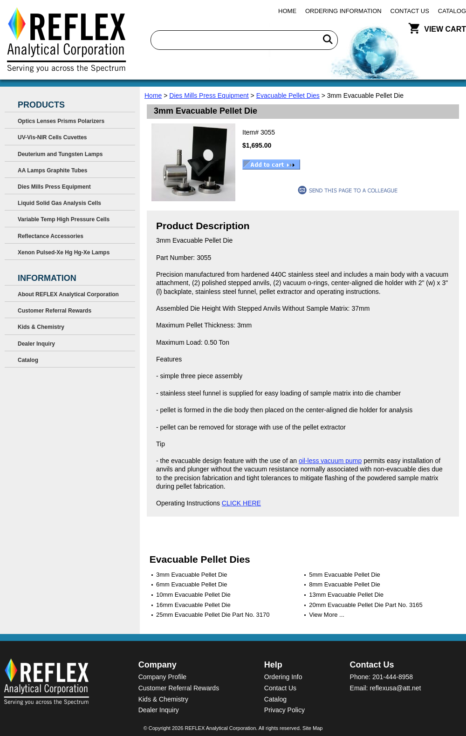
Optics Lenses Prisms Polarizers (61, 121)
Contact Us (410, 10)
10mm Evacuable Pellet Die (193, 594)
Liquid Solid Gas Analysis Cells (59, 203)
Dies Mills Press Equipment (208, 95)
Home (287, 10)
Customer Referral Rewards (54, 310)
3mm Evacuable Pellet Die (191, 574)
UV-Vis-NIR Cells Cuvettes (52, 137)
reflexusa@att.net (395, 688)
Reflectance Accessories (50, 236)
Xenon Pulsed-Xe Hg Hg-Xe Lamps (64, 252)
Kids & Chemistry (41, 327)
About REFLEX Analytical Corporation (68, 294)
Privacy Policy (284, 710)
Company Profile (162, 677)
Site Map (312, 728)
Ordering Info (283, 677)
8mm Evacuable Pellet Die (344, 584)
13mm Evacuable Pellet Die (346, 594)
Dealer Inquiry (36, 344)
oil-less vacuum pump (330, 460)
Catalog (452, 10)
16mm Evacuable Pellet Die (193, 604)
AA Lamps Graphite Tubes (52, 170)
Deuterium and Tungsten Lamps (60, 154)
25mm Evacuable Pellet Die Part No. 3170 (213, 614)
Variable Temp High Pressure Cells (64, 219)
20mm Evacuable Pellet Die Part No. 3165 (366, 604)
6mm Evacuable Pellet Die (191, 584)
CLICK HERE (241, 503)
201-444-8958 (392, 677)
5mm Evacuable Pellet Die (344, 574)
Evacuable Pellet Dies (288, 95)
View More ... (326, 614)
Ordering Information (343, 10)
